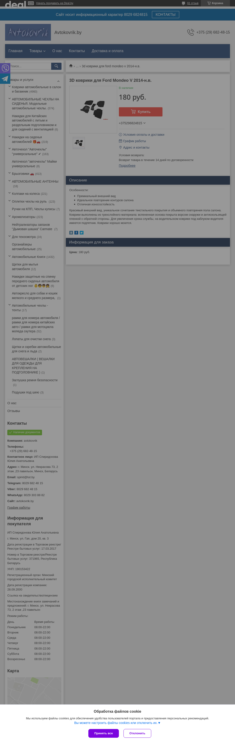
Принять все (103, 733)
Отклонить (137, 733)
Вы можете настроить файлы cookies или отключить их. (115, 723)
